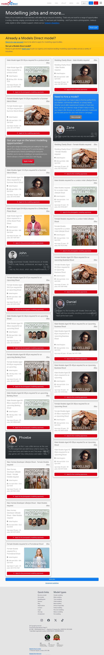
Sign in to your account (14, 42)
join (96, 3)
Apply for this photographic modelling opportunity (28, 92)
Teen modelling (58, 599)
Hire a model (75, 117)
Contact (40, 607)
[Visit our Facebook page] (48, 621)
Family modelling (58, 607)
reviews (49, 3)
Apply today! (28, 161)
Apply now (26, 49)
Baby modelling (57, 603)
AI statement (41, 614)
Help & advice (41, 605)
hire (91, 3)
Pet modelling (57, 614)
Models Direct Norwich (35, 653)
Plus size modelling (59, 609)
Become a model (42, 595)
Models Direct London (35, 648)
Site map (40, 612)
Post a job (93, 28)
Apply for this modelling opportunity (28, 133)
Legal (39, 609)
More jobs (52, 579)
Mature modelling (58, 612)
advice (71, 3)
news (56, 3)
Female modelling (58, 595)
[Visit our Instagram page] (42, 621)
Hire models (41, 597)
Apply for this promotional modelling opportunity (28, 243)
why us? (63, 3)
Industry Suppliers (52, 23)
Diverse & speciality (59, 605)
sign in (85, 3)
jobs (78, 3)
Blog (39, 603)
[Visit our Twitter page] (55, 621)
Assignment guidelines (52, 583)
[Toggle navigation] (100, 3)
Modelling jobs (41, 599)
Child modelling (58, 601)
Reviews (40, 601)
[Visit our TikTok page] (62, 621)
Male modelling (57, 597)
